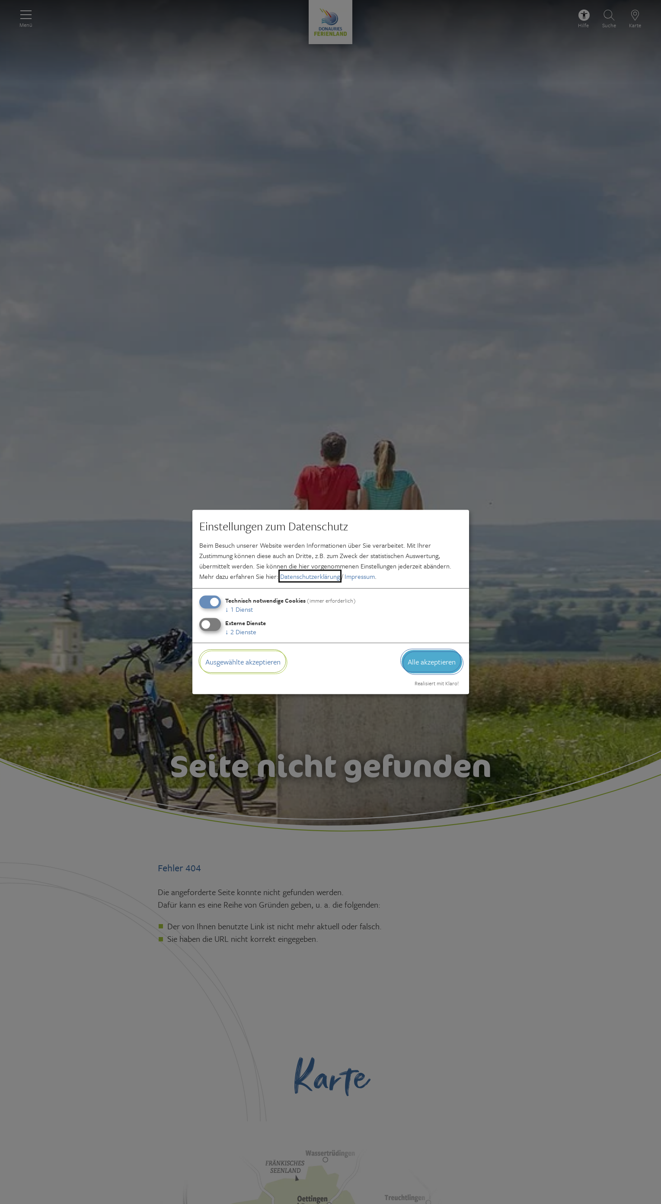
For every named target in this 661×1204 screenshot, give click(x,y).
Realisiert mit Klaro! (437, 683)
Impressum (360, 576)
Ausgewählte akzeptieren (243, 661)
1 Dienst (239, 608)
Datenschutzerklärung (310, 576)
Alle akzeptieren (432, 661)
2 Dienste (240, 631)
